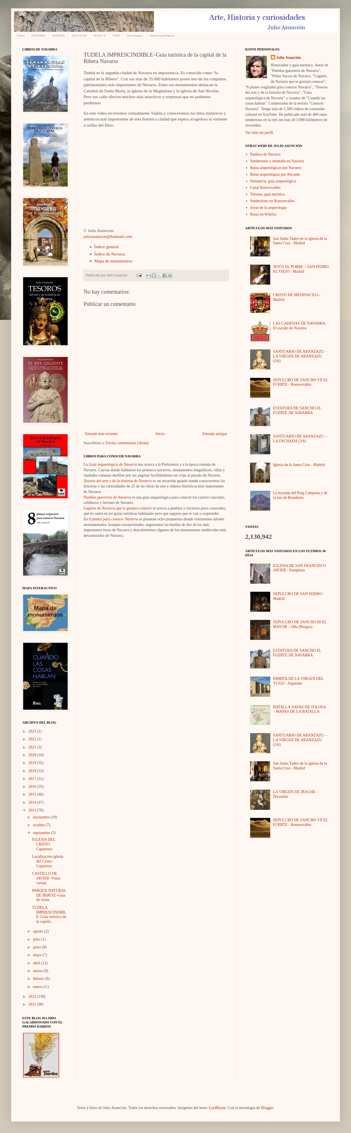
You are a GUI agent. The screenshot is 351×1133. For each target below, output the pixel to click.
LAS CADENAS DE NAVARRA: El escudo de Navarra (299, 325)
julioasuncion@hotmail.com (108, 236)
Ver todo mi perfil (259, 133)
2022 (32, 739)
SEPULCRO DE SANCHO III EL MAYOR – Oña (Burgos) (299, 624)
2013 (32, 810)
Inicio (160, 434)
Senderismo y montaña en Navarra (277, 161)
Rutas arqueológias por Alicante (275, 174)
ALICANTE (79, 35)
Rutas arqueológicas (162, 35)
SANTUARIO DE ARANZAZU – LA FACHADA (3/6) (300, 438)
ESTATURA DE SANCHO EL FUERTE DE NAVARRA (297, 410)
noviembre (41, 817)
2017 (32, 779)
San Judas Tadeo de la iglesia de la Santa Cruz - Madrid (300, 240)
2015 (32, 794)
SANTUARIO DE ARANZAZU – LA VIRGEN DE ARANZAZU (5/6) (300, 356)
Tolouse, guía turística (267, 194)
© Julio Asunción (98, 230)
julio (37, 939)
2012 (32, 996)
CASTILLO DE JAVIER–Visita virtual (46, 878)
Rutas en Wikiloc (263, 214)
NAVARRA (38, 35)
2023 (32, 731)
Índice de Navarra (109, 254)
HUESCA (100, 35)
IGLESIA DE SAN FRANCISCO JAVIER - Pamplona (299, 568)
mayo (38, 955)
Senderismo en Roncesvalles (272, 201)
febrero (39, 979)
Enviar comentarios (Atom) (127, 443)
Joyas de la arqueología (268, 208)
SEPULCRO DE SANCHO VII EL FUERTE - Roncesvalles (300, 382)
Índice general (106, 246)
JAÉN (116, 35)
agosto (38, 931)
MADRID (58, 35)
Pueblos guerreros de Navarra (107, 497)
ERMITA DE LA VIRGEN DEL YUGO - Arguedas (298, 681)
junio (37, 947)
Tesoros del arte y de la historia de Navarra (118, 481)
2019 (32, 763)
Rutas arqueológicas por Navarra (275, 168)
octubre (39, 825)
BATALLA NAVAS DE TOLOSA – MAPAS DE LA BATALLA (299, 709)
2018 (32, 771)
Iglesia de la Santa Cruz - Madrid (299, 465)
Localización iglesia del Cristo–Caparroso (47, 861)
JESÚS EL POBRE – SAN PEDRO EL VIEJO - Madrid (301, 269)
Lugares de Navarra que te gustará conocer (118, 508)
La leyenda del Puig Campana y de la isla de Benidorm (300, 495)
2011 (32, 1004)
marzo (38, 971)
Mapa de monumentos (113, 261)
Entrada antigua (215, 434)
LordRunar (217, 1108)
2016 (32, 786)
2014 (32, 802)
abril (37, 963)
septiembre (42, 833)
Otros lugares (135, 35)
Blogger (267, 1108)
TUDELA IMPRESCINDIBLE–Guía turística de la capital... (49, 914)
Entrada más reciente (101, 434)
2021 (32, 747)
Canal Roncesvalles (265, 187)
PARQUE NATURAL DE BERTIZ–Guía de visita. (49, 895)
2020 (32, 755)
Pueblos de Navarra (265, 154)
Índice (21, 35)
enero (38, 987)
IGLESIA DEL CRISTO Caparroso (43, 844)
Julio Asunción (288, 57)
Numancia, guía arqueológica (273, 181)
